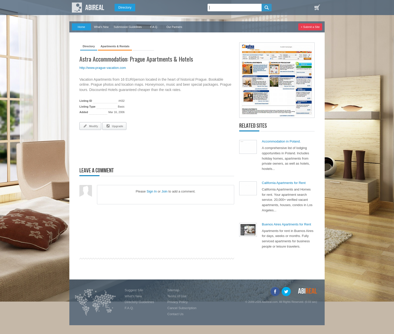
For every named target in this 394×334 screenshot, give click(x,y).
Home (81, 26)
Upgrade (114, 126)
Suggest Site (134, 290)
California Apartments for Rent (284, 183)
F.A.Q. (154, 26)
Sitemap (173, 290)
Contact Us (175, 314)
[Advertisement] (138, 147)
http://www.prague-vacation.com (102, 68)
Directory (124, 7)
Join (165, 191)
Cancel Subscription (181, 308)
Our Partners (174, 26)
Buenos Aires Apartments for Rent (286, 224)
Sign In (151, 191)
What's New (101, 26)
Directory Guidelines (139, 302)
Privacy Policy (177, 302)
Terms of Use (177, 296)
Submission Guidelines (128, 26)
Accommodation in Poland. (281, 141)
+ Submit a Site (310, 26)
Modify (90, 126)
